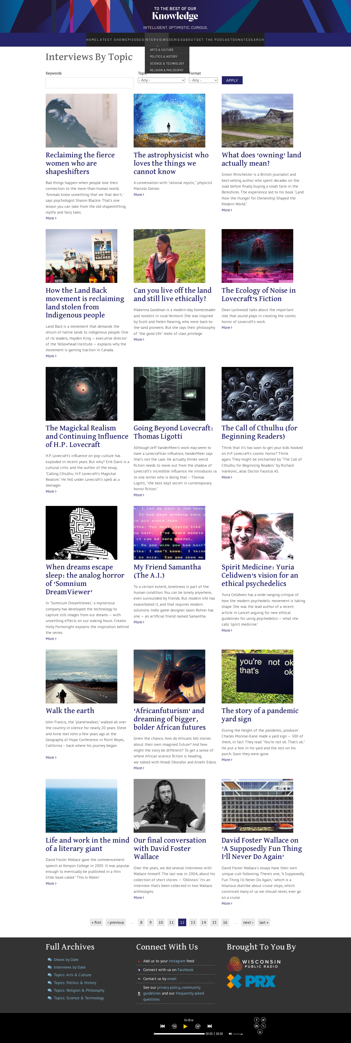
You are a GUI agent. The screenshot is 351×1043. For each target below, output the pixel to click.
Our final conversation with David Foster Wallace (170, 844)
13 (193, 917)
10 (160, 917)
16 (225, 917)
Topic (142, 68)
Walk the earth (70, 706)
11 (171, 917)
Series (171, 37)
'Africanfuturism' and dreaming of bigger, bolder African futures (170, 714)
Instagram (177, 955)
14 (203, 917)
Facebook (185, 964)
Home (79, 37)
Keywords (54, 68)
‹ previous (115, 917)
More (50, 213)
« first (96, 917)
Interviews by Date (70, 962)
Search (269, 37)
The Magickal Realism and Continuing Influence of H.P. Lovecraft (87, 432)
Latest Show (99, 37)
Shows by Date (66, 954)
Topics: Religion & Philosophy (79, 985)
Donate (252, 37)
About (193, 37)
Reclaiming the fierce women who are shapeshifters (80, 159)
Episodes (122, 37)
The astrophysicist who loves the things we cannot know (171, 159)
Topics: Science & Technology (79, 993)
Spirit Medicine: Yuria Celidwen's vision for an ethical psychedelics (260, 571)
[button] (163, 1025)
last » (263, 917)
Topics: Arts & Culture (72, 970)
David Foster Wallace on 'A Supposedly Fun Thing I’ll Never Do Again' (262, 844)
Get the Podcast (222, 37)
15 (214, 917)
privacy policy (168, 982)
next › (248, 917)
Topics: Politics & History (75, 977)
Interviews (144, 37)
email (171, 973)
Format (195, 68)
